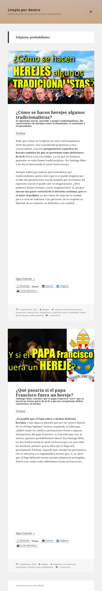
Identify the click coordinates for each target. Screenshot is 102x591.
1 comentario (54, 315)
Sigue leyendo (25, 278)
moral (38, 567)
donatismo (69, 309)
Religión (45, 309)
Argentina (57, 564)
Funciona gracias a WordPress (30, 585)
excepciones (21, 567)
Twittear (21, 133)
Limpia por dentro (24, 9)
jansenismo (21, 312)
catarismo (58, 309)
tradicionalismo (37, 315)
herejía (31, 567)
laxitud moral (33, 312)
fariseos (78, 309)
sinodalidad (73, 312)
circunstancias (69, 564)
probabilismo (46, 312)
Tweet (35, 286)
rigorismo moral (60, 312)
